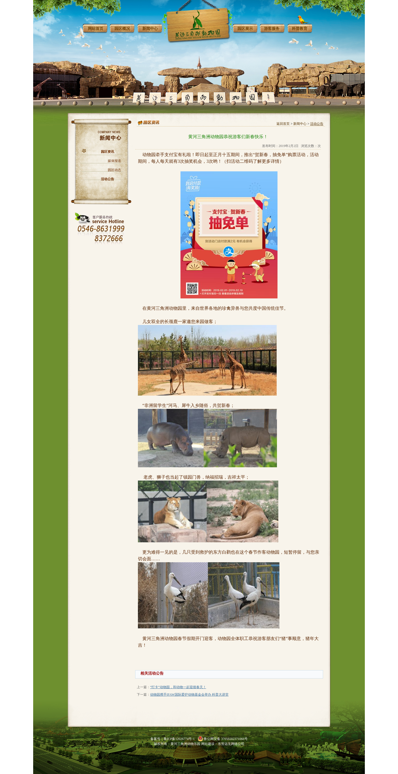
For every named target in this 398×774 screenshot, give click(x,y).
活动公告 (107, 179)
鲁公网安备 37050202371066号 (226, 739)
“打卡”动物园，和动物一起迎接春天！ (178, 687)
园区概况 (122, 29)
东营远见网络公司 (231, 744)
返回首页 (283, 124)
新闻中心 (150, 29)
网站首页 (95, 29)
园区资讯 (107, 152)
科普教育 (299, 29)
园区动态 (114, 170)
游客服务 (271, 29)
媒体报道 (114, 161)
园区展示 (245, 29)
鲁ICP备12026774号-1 (179, 739)
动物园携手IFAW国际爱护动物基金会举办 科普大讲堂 (189, 694)
